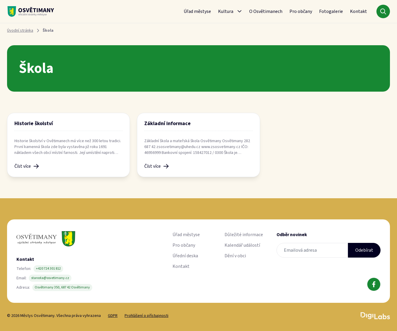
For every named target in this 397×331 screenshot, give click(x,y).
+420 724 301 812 (48, 268)
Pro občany (300, 11)
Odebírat (364, 250)
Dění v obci (235, 256)
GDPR (113, 316)
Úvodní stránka (20, 30)
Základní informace (167, 123)
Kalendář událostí (242, 245)
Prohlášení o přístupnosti (146, 316)
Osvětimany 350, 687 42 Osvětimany (62, 287)
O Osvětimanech (265, 11)
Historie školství (33, 123)
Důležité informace (244, 234)
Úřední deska (185, 256)
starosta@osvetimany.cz (50, 277)
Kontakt (358, 11)
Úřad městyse (197, 11)
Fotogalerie (331, 11)
